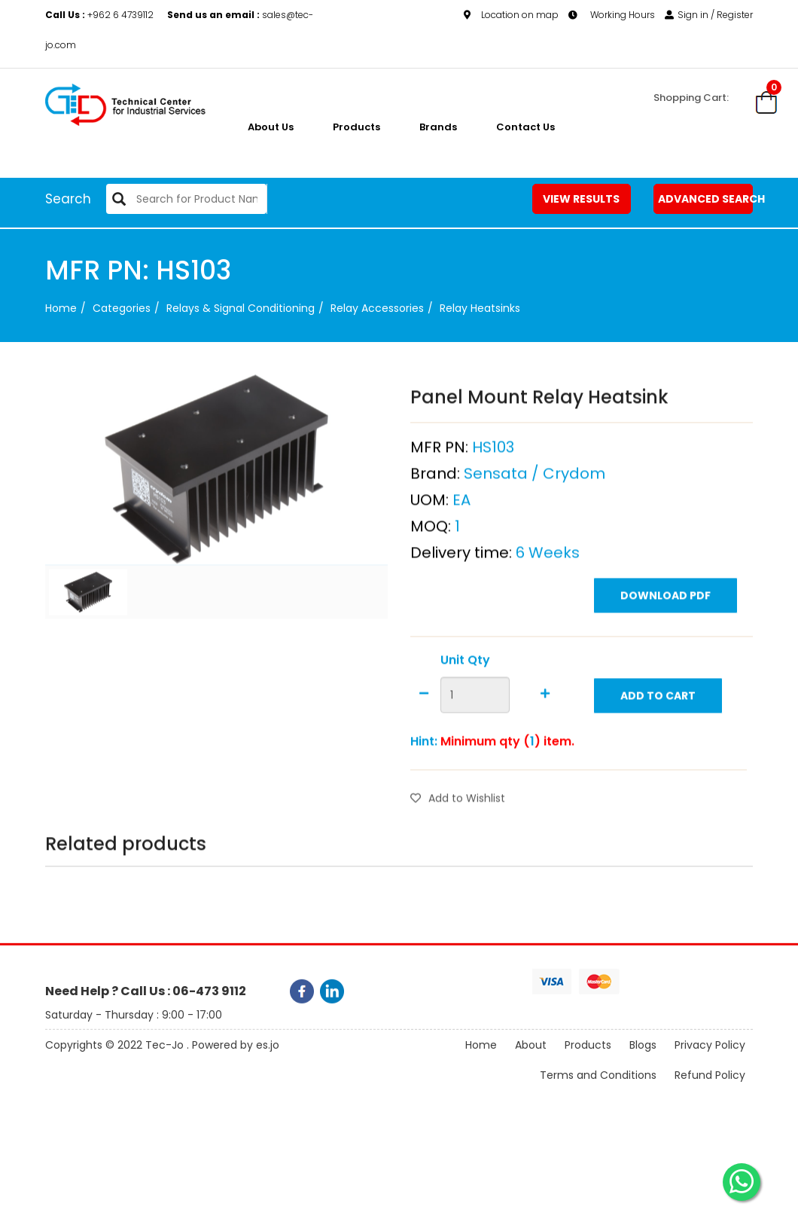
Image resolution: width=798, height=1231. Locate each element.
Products (356, 127)
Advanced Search (705, 198)
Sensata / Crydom (534, 513)
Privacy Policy (710, 1066)
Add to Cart (658, 736)
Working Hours (611, 14)
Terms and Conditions (598, 1096)
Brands (438, 127)
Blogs (642, 1066)
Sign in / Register (709, 14)
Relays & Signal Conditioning (240, 308)
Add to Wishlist (457, 838)
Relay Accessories (377, 308)
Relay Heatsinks (480, 308)
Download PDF (665, 635)
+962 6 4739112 (100, 14)
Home (61, 308)
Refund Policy (710, 1096)
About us (271, 127)
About (531, 1066)
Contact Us (525, 127)
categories (122, 308)
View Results (581, 198)
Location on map (511, 14)
